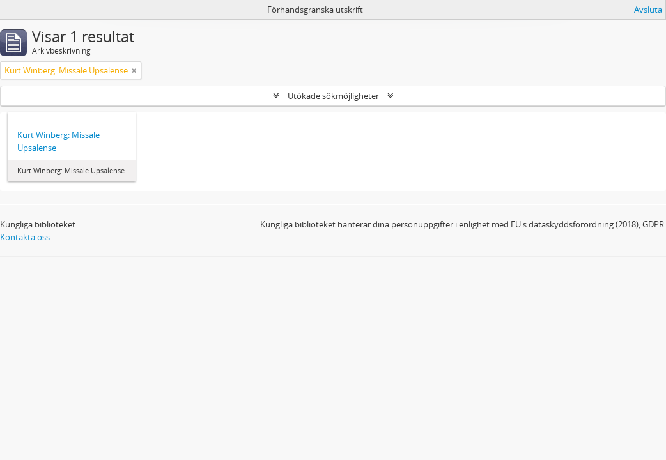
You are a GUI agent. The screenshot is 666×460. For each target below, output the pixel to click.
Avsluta (648, 9)
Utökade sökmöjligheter (333, 96)
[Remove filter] (134, 70)
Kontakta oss (25, 237)
